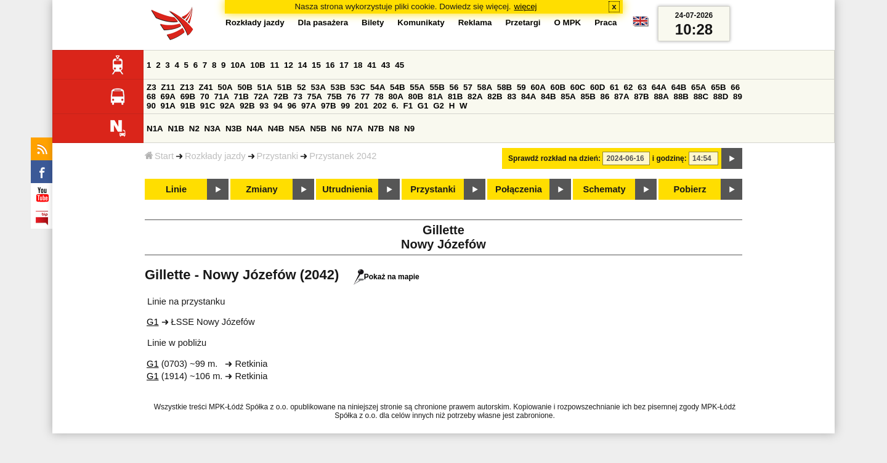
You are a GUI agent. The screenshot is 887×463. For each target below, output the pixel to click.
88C (701, 96)
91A (168, 105)
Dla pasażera (323, 22)
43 (386, 65)
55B (436, 87)
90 (151, 105)
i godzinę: (669, 158)
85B (587, 96)
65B (718, 87)
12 (288, 65)
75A (314, 96)
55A (417, 87)
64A (659, 87)
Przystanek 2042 (342, 156)
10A (237, 65)
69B (187, 96)
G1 (423, 105)
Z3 (151, 87)
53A (317, 87)
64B (678, 87)
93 (264, 105)
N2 (194, 128)
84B (548, 96)
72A (261, 96)
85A (568, 96)
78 (379, 96)
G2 (438, 105)
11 (274, 65)
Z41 (206, 87)
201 (361, 105)
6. (395, 105)
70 (204, 96)
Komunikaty (420, 22)
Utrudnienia (347, 189)
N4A (254, 128)
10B (257, 65)
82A (475, 96)
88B (681, 96)
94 (278, 105)
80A (395, 96)
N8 (394, 128)
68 (151, 96)
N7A (355, 128)
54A (377, 87)
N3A (213, 128)
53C (357, 87)
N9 (409, 128)
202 (380, 105)
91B (187, 105)
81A (435, 96)
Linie (176, 189)
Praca (605, 22)
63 (642, 87)
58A (484, 87)
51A (264, 87)
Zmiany (261, 189)
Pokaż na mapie (386, 276)
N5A (297, 128)
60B (558, 87)
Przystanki (278, 156)
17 (344, 65)
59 (521, 87)
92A (227, 105)
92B (247, 105)
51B (284, 87)
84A (528, 96)
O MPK (567, 22)
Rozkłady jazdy (215, 156)
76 (351, 96)
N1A (155, 128)
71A (221, 96)
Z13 (187, 87)
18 (358, 65)
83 (511, 96)
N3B (233, 128)
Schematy (604, 189)
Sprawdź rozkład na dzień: (554, 158)
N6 (336, 128)
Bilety (373, 22)
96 (291, 105)
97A (308, 105)
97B (328, 105)
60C (577, 87)
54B (397, 87)
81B (455, 96)
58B (504, 87)
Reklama (475, 22)
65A (698, 87)
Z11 (168, 87)
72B (280, 96)
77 (365, 96)
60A (537, 87)
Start (159, 156)
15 (316, 65)
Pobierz (690, 189)
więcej (525, 6)
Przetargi (522, 22)
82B (494, 96)
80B (415, 96)
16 (330, 65)
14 (302, 65)
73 (297, 96)
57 (467, 87)
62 (628, 87)
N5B (318, 128)
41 (371, 65)
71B (241, 96)
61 (614, 87)
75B (334, 96)
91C (207, 105)
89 (737, 96)
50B (244, 87)
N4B (276, 128)
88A (661, 96)
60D (597, 87)
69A (168, 96)
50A (224, 87)
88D (720, 96)
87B (641, 96)
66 (735, 87)
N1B (176, 128)
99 (345, 105)
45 (399, 65)
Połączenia (518, 189)
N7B (376, 128)
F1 (408, 105)
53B (338, 87)
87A (621, 96)
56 (454, 87)
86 (605, 96)
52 (301, 87)
